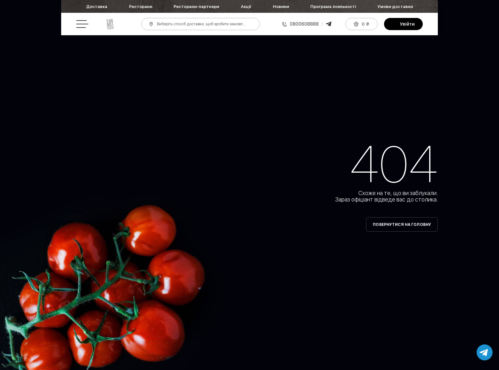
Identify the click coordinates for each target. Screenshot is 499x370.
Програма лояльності (333, 6)
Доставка (96, 6)
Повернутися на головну (402, 224)
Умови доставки (395, 6)
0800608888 (304, 24)
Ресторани (140, 6)
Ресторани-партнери (196, 6)
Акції (246, 6)
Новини (281, 6)
